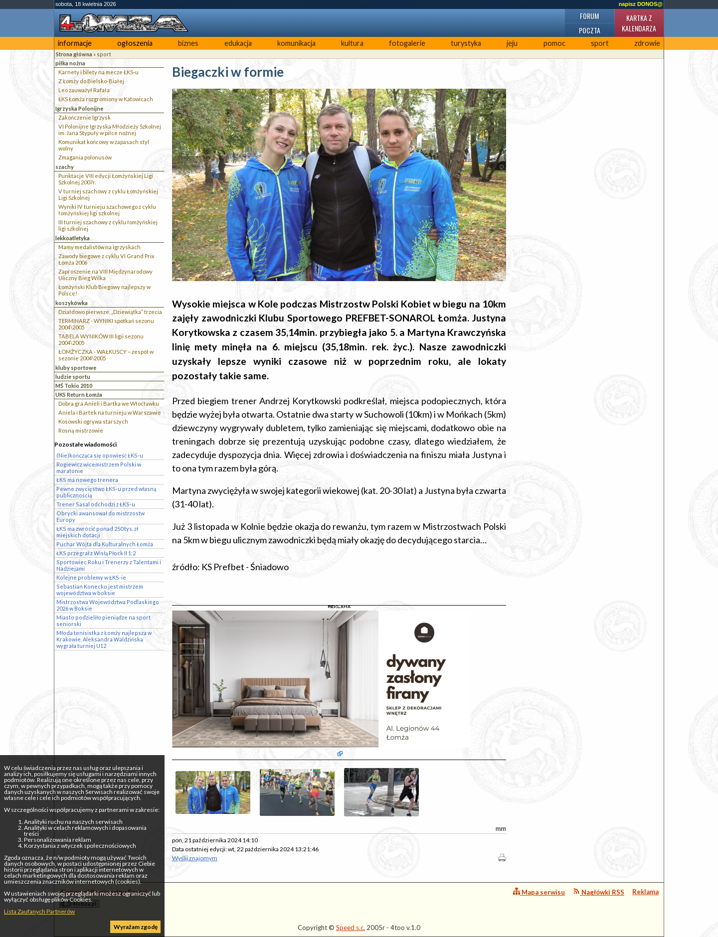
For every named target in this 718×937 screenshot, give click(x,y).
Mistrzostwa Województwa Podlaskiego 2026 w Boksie (107, 605)
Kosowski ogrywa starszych (93, 421)
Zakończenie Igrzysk (84, 117)
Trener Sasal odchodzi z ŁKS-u (95, 504)
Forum (589, 15)
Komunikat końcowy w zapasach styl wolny (103, 145)
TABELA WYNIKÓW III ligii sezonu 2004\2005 (101, 339)
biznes (188, 43)
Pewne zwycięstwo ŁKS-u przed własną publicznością (106, 491)
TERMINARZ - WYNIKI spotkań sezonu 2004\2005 (106, 323)
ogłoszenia (135, 43)
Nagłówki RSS (598, 892)
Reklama (645, 892)
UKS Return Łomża (78, 394)
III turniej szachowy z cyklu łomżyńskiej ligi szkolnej (108, 225)
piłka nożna (70, 63)
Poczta (589, 30)
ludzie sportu (72, 376)
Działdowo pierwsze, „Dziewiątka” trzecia (110, 312)
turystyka (466, 43)
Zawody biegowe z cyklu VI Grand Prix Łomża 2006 (106, 259)
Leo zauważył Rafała (84, 90)
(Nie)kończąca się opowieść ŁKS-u (99, 455)
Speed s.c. (350, 928)
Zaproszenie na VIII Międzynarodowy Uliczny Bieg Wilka (105, 274)
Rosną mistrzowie (80, 430)
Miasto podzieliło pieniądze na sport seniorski (103, 620)
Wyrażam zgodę (136, 927)
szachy (64, 166)
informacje (75, 43)
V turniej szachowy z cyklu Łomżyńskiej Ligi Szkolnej (108, 194)
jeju (512, 43)
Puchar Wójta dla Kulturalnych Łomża (104, 544)
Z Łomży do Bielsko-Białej (91, 81)
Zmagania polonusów (85, 157)
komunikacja (296, 43)
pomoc (554, 43)
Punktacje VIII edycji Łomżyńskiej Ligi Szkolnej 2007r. (105, 178)
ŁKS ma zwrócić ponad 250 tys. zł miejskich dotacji (97, 531)
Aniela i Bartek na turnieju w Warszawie (109, 412)
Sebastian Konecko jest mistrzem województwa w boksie (99, 589)
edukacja (238, 43)
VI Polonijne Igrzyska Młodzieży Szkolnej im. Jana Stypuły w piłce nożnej (109, 129)
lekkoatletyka (72, 238)
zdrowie (647, 43)
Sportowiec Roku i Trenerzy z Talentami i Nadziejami (108, 565)
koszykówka (71, 303)
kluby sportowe (75, 367)
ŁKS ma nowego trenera (87, 479)
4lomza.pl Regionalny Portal (103, 898)
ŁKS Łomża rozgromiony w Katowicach (105, 99)
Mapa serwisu (539, 892)
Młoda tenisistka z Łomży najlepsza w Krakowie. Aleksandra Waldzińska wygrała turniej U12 (104, 639)
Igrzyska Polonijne (79, 108)
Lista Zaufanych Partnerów (39, 911)
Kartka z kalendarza (639, 22)
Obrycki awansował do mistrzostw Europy (100, 516)
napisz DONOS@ (641, 4)
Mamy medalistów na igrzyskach (99, 247)
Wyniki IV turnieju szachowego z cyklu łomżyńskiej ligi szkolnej (107, 209)
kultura (352, 43)
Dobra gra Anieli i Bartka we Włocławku (108, 403)
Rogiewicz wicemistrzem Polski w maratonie (98, 467)
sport (600, 43)
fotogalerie (407, 43)
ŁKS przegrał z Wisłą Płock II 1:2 (96, 553)
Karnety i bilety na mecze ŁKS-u (98, 72)
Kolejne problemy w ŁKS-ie (91, 577)
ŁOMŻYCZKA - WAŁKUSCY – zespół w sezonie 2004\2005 (106, 354)
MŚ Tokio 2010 (73, 385)
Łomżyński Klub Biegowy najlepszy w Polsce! (104, 290)
